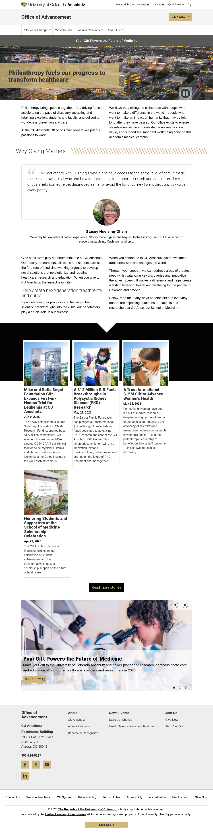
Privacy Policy (87, 797)
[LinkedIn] (26, 781)
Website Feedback (38, 797)
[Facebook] (26, 769)
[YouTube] (48, 769)
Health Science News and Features (131, 726)
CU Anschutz (76, 719)
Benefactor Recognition (83, 733)
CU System (64, 797)
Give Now (171, 719)
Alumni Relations (90, 30)
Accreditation (157, 797)
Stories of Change (37, 30)
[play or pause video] (185, 93)
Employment (180, 797)
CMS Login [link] (106, 824)
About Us (115, 30)
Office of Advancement (46, 17)
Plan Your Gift (174, 726)
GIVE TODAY (35, 679)
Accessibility (134, 797)
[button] (174, 605)
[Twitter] (37, 769)
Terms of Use (111, 797)
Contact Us (12, 797)
